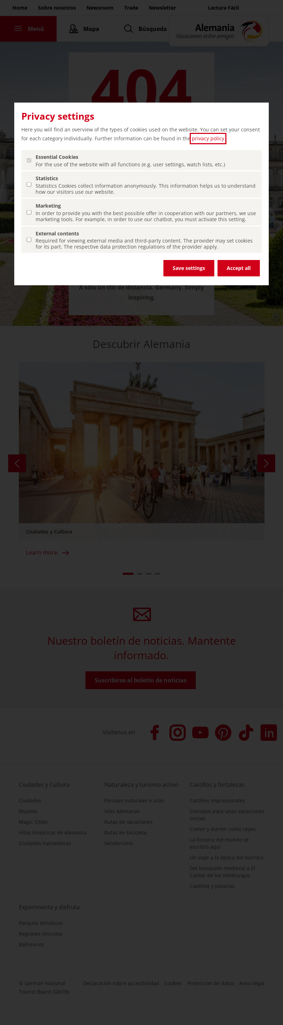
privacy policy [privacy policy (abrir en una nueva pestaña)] (208, 138)
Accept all (239, 268)
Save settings (189, 268)
